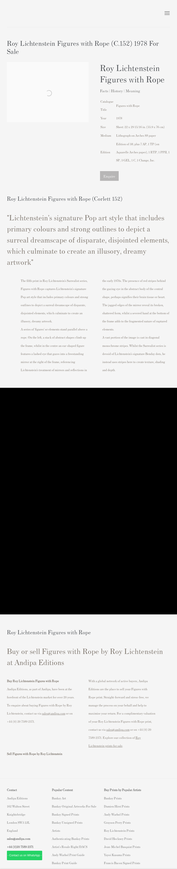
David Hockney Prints (118, 839)
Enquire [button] (109, 176)
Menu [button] (166, 13)
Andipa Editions (23, 13)
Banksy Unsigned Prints (67, 822)
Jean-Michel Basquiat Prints (122, 847)
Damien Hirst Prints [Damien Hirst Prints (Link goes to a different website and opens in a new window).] (117, 806)
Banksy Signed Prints (65, 814)
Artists (56, 830)
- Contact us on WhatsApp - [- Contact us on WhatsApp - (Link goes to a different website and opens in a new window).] (24, 855)
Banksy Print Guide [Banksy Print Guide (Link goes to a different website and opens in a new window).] (64, 863)
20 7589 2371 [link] (25, 847)
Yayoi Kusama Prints (117, 855)
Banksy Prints (113, 798)
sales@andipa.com (53, 713)
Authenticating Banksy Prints (70, 839)
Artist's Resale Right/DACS (69, 847)
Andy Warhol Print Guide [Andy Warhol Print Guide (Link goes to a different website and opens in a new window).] (68, 855)
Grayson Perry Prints (117, 822)
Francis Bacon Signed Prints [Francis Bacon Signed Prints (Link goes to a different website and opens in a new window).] (122, 863)
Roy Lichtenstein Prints (119, 830)
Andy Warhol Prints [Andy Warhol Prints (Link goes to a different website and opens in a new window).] (116, 814)
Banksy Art (59, 798)
